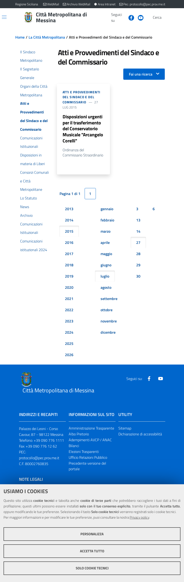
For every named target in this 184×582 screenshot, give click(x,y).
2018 (69, 265)
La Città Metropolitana (47, 37)
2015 (69, 231)
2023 (69, 321)
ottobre (107, 310)
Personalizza (92, 534)
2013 (69, 209)
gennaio (107, 209)
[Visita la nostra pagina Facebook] (129, 17)
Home (20, 37)
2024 (69, 332)
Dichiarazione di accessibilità (140, 434)
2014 (69, 220)
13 (138, 220)
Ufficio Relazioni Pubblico (88, 457)
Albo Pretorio (79, 434)
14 (138, 231)
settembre (109, 299)
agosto (106, 287)
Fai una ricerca (140, 74)
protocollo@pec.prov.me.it (39, 458)
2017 (69, 254)
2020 (69, 287)
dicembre (108, 332)
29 (138, 265)
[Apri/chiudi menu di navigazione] (4, 17)
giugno (106, 265)
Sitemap (124, 428)
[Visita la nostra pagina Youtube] (138, 17)
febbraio (107, 220)
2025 (69, 344)
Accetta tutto (92, 551)
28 (138, 254)
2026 (69, 355)
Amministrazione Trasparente (91, 428)
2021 (69, 299)
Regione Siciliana (26, 4)
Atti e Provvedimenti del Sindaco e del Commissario (81, 97)
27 (138, 243)
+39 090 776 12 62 (41, 446)
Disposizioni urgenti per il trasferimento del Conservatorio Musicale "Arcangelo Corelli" (83, 129)
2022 (69, 310)
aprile (105, 243)
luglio (105, 276)
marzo (105, 231)
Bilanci (74, 446)
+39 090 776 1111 (49, 440)
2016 (69, 243)
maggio (106, 254)
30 (138, 276)
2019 (69, 276)
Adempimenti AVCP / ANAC (90, 440)
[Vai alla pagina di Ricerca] (166, 17)
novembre (109, 321)
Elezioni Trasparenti (84, 451)
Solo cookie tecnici (92, 568)
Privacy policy (139, 517)
